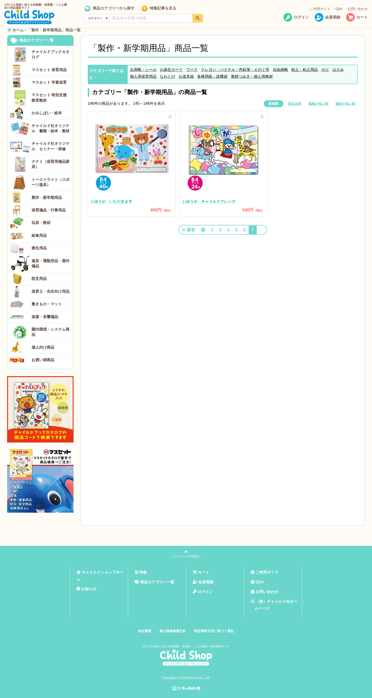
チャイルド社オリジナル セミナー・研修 (51, 146)
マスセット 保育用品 (49, 70)
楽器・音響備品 (45, 317)
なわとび (167, 76)
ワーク (192, 70)
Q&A (338, 9)
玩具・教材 (41, 223)
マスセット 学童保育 (49, 82)
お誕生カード (171, 70)
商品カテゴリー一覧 (32, 40)
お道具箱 (186, 76)
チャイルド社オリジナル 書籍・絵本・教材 (51, 128)
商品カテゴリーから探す (109, 8)
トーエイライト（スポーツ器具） (51, 182)
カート (357, 17)
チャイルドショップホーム (99, 575)
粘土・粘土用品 (304, 70)
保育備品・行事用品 (49, 210)
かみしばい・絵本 (47, 113)
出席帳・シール (143, 70)
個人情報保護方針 (172, 631)
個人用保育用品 (143, 76)
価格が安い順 (318, 103)
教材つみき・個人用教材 (252, 76)
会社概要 (144, 631)
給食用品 (39, 235)
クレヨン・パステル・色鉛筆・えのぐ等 (235, 70)
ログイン (296, 17)
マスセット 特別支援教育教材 (49, 97)
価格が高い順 (345, 103)
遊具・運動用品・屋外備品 (51, 263)
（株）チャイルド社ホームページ (274, 604)
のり (325, 70)
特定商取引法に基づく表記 (214, 631)
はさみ (338, 70)
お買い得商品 (43, 360)
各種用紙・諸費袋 (212, 76)
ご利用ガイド (319, 9)
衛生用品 (39, 248)
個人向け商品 (43, 347)
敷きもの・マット (47, 304)
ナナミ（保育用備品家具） (51, 164)
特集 (141, 572)
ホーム (18, 30)
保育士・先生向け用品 (51, 291)
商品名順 (294, 103)
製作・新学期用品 (47, 198)
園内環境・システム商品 (51, 332)
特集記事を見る (158, 8)
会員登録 (327, 17)
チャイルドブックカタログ (51, 54)
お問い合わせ (357, 9)
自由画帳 (280, 70)
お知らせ (86, 589)
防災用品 (39, 279)
